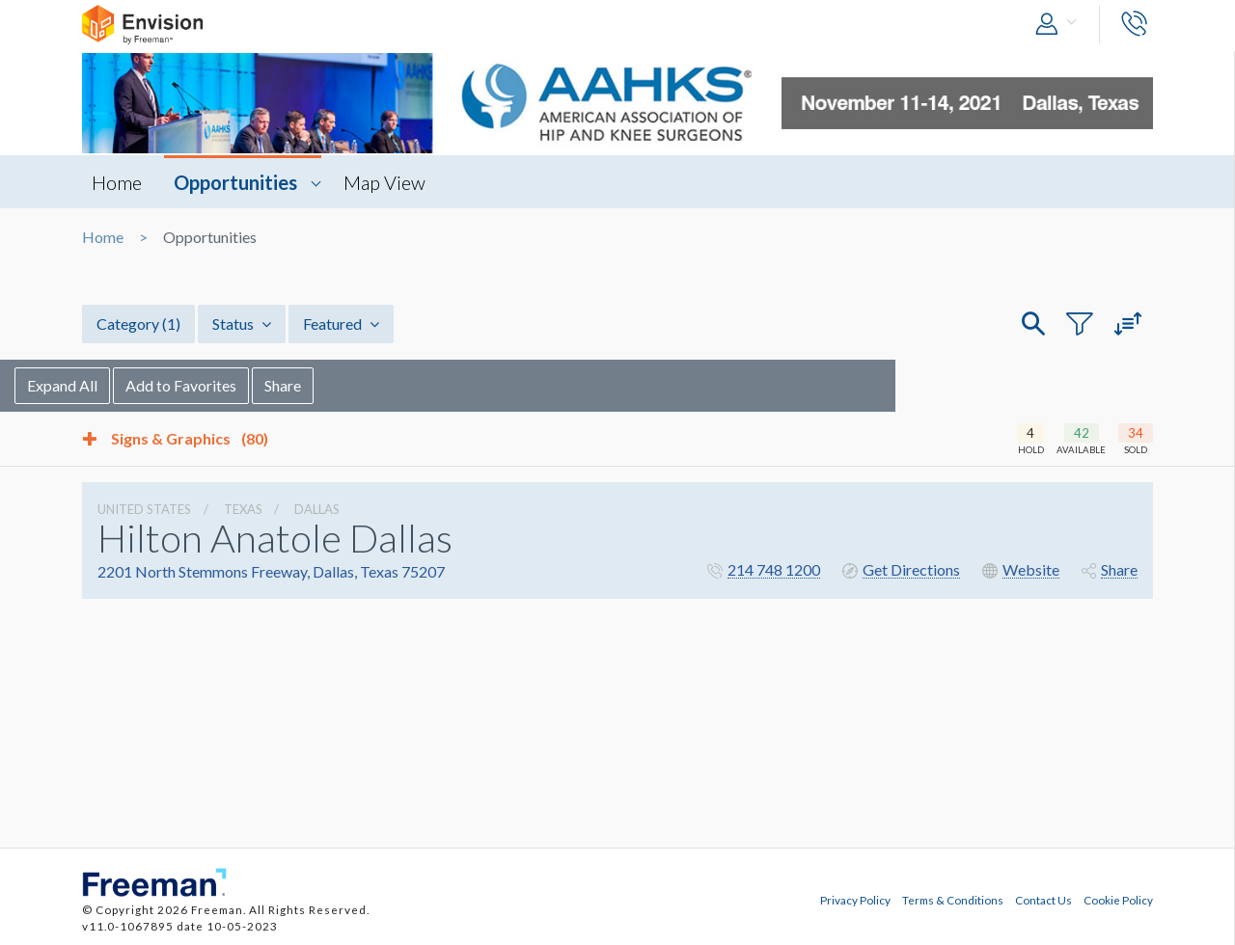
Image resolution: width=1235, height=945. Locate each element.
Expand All (130, 385)
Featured (341, 323)
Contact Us (1043, 899)
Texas (243, 509)
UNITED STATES (144, 509)
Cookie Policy (1118, 899)
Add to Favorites (248, 385)
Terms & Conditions (952, 899)
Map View (384, 182)
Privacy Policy (855, 899)
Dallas (317, 509)
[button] (1060, 24)
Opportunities (235, 182)
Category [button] (138, 323)
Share (350, 385)
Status (241, 323)
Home (117, 182)
